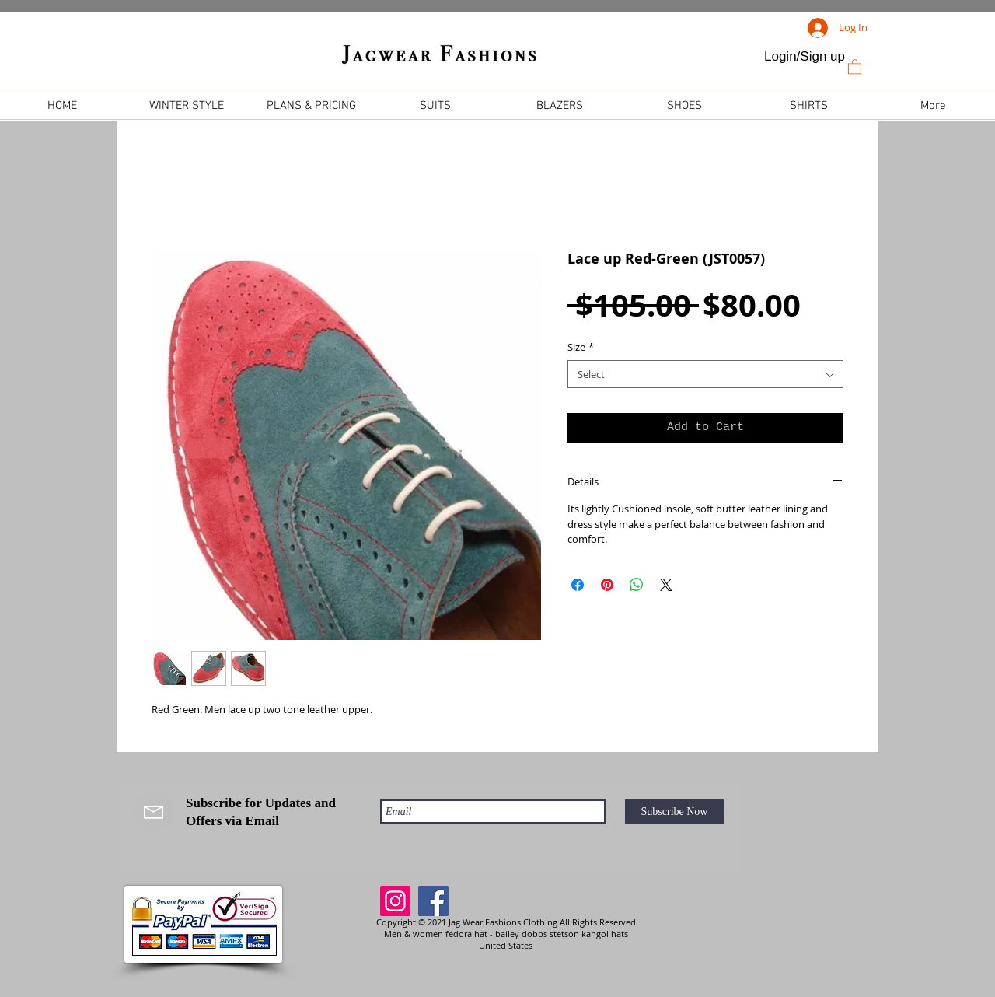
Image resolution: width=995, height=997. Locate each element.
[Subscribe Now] (674, 811)
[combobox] (705, 374)
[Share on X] (666, 584)
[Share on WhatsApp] (636, 584)
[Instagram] (395, 901)
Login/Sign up (804, 56)
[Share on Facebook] (577, 584)
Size (580, 347)
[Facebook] (433, 901)
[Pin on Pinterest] (607, 584)
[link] (854, 66)
